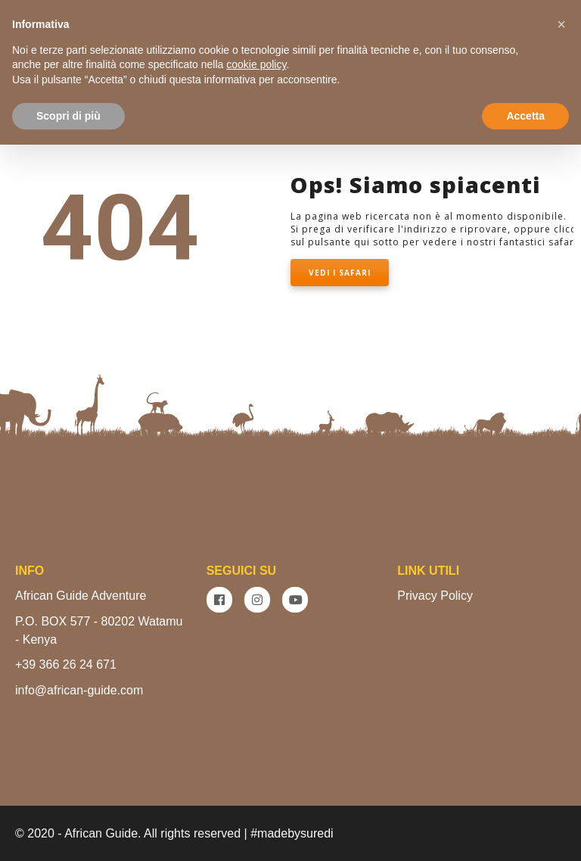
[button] (561, 24)
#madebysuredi (291, 833)
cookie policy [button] (256, 64)
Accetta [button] (525, 115)
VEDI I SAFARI (340, 272)
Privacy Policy (435, 595)
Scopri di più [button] (68, 115)
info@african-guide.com (79, 690)
